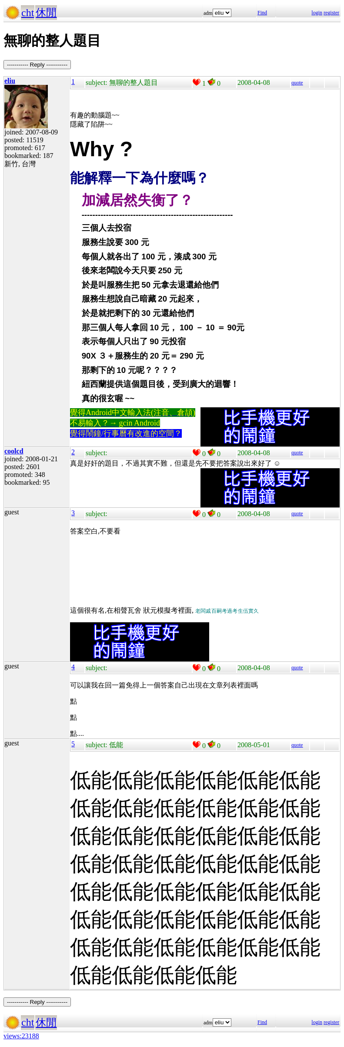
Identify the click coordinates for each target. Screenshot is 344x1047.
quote (297, 83)
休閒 (46, 12)
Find (262, 13)
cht (27, 12)
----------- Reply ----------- (37, 64)
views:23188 (21, 1036)
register (331, 13)
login (316, 13)
